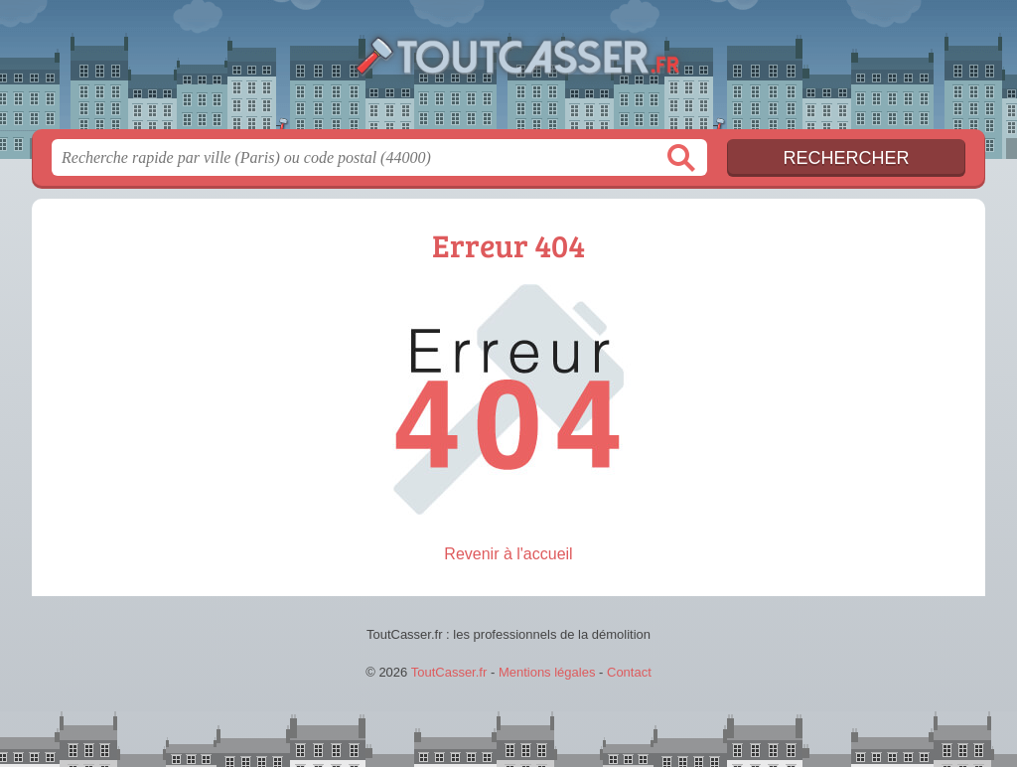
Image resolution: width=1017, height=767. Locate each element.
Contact (629, 672)
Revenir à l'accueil (508, 553)
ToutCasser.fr (508, 70)
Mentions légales (547, 672)
